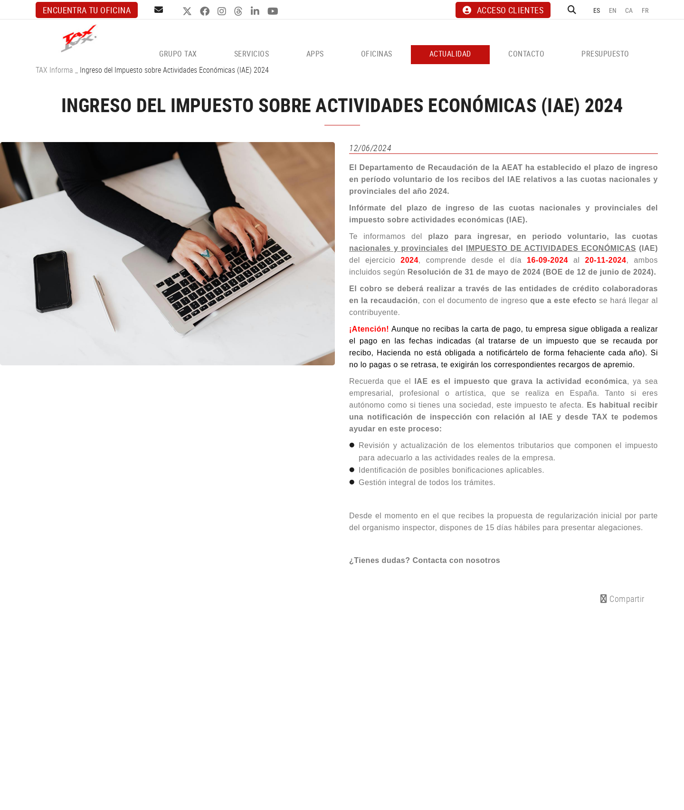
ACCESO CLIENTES (503, 10)
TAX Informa (54, 70)
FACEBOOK (206, 11)
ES (596, 10)
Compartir (622, 598)
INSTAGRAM (223, 11)
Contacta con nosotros (456, 560)
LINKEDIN (256, 11)
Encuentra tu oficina (87, 10)
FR (645, 10)
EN (613, 10)
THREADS (239, 11)
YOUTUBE (274, 11)
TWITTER (188, 11)
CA (629, 10)
